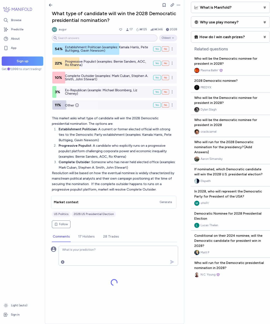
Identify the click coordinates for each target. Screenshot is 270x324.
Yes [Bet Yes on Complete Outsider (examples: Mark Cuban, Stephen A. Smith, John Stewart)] (157, 77)
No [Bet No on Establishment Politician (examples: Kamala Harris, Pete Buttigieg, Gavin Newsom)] (165, 48)
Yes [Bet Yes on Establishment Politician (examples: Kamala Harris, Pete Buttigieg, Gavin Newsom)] (157, 48)
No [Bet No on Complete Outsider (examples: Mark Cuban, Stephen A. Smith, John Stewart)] (165, 77)
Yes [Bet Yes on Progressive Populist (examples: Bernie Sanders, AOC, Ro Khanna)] (157, 63)
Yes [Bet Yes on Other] (157, 105)
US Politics (61, 214)
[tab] (61, 236)
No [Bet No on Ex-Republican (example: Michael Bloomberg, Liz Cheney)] (165, 91)
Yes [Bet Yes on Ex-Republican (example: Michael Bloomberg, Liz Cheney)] (157, 91)
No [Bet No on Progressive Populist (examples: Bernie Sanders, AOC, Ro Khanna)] (165, 63)
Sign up (22, 61)
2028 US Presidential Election (94, 214)
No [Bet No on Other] (165, 105)
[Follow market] (164, 5)
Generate (166, 202)
